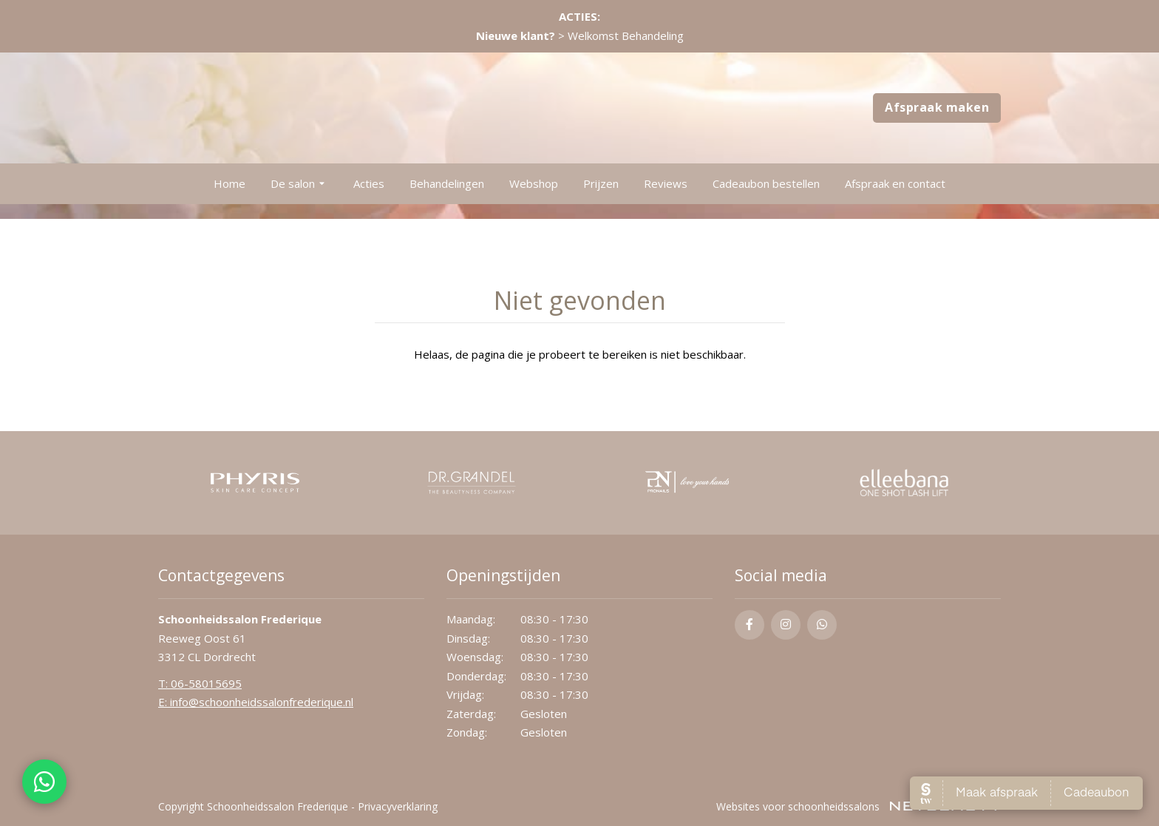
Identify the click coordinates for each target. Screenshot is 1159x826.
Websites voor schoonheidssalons (858, 806)
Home (229, 183)
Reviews (665, 183)
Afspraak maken (937, 107)
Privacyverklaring (398, 806)
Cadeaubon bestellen (766, 183)
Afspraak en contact (895, 183)
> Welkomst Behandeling (580, 35)
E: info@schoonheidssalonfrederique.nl (255, 701)
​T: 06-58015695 (200, 683)
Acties (368, 183)
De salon (299, 184)
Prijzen (601, 183)
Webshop (533, 183)
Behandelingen (446, 183)
